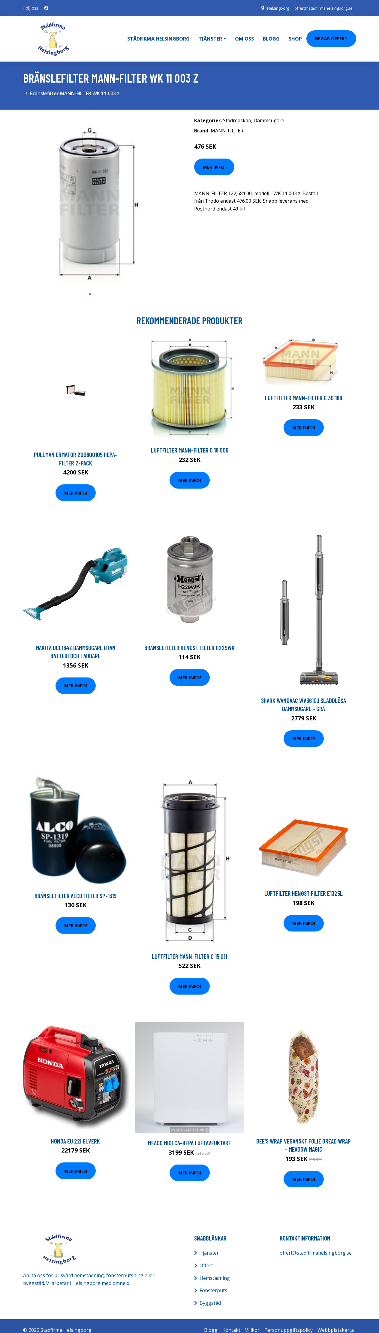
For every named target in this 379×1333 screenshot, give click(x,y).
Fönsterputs (213, 1282)
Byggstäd (210, 1294)
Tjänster (209, 1244)
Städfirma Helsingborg (158, 34)
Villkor (252, 1322)
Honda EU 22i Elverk (75, 1132)
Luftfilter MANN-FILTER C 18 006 (189, 442)
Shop (295, 34)
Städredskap (237, 112)
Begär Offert (331, 34)
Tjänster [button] (210, 34)
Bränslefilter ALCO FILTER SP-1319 (75, 887)
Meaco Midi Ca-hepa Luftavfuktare (189, 1134)
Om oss (244, 34)
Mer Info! (214, 159)
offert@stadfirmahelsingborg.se (320, 8)
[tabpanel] (90, 193)
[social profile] (46, 8)
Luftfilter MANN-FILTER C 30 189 (303, 389)
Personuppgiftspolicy (288, 1322)
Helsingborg (271, 8)
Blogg (271, 34)
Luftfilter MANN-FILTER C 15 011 (189, 948)
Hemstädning (215, 1269)
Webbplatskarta (335, 1322)
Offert (206, 1257)
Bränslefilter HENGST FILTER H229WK (189, 639)
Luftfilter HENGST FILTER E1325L (303, 885)
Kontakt (231, 1322)
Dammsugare (269, 112)
